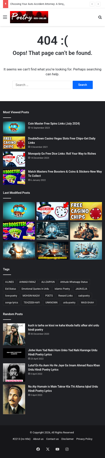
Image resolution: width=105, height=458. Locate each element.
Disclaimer (67, 438)
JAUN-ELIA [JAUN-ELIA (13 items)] (81, 288)
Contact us (52, 438)
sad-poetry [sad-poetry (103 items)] (84, 295)
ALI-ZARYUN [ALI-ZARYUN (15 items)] (48, 282)
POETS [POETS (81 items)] (49, 295)
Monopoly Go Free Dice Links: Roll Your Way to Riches (62, 153)
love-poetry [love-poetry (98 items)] (11, 295)
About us (38, 438)
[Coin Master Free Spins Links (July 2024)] (14, 128)
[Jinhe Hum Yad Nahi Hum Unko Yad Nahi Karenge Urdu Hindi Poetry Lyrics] (14, 353)
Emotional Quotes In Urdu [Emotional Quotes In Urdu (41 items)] (35, 288)
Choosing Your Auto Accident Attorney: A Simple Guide (41, 3)
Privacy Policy (84, 438)
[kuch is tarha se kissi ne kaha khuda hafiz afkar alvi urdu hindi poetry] (14, 334)
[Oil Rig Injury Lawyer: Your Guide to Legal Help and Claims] (52, 251)
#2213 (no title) (22, 438)
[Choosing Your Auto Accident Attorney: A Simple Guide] (52, 231)
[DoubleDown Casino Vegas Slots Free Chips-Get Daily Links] (14, 142)
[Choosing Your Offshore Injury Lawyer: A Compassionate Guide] (19, 251)
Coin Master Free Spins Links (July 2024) (54, 123)
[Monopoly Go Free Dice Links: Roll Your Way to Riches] (14, 159)
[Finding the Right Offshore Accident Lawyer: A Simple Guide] (86, 251)
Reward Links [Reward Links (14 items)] (65, 295)
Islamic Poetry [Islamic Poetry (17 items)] (62, 288)
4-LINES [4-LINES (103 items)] (9, 282)
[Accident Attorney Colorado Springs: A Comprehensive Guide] (86, 231)
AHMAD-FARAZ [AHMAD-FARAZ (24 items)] (27, 282)
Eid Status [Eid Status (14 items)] (10, 288)
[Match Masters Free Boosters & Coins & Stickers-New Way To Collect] (14, 177)
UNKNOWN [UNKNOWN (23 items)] (52, 302)
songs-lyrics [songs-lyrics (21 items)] (11, 302)
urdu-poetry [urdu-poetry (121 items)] (69, 302)
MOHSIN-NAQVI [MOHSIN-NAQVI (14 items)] (31, 295)
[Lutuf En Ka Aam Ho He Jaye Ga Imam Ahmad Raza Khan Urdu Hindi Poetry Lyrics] (14, 372)
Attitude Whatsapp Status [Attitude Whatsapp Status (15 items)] (74, 282)
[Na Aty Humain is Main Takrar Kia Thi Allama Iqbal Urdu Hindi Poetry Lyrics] (14, 399)
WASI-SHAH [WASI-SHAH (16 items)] (87, 302)
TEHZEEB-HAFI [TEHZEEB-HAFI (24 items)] (32, 302)
